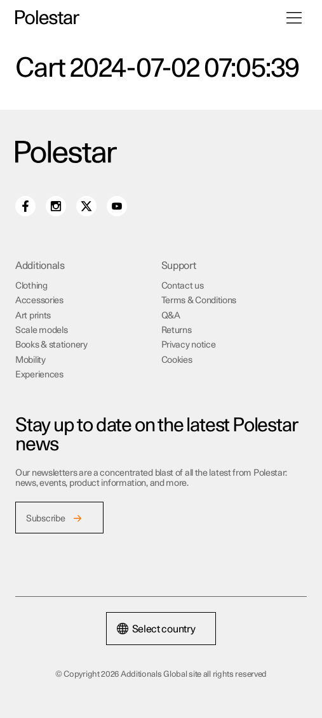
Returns (176, 330)
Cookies (176, 360)
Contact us (182, 286)
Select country (156, 629)
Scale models (41, 330)
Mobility (30, 360)
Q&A (170, 315)
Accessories (39, 300)
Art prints (33, 315)
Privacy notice (188, 345)
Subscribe (45, 518)
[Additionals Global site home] (47, 17)
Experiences (39, 374)
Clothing (31, 286)
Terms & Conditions (199, 300)
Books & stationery (51, 345)
